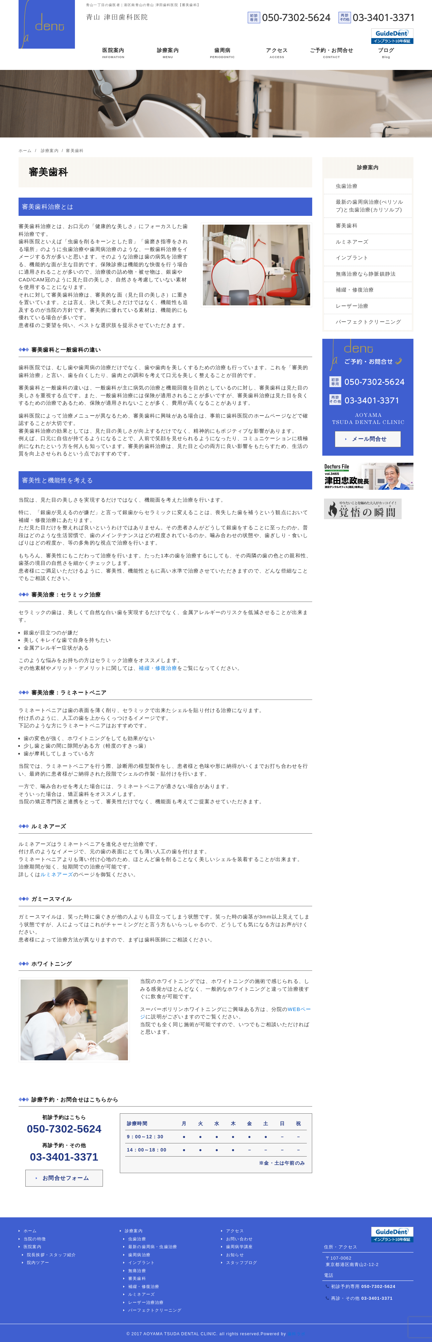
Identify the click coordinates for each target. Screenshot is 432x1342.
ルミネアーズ (56, 874)
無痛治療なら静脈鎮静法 (366, 274)
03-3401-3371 (64, 1157)
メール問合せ (369, 439)
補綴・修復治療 (158, 668)
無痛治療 (137, 1270)
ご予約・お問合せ (332, 54)
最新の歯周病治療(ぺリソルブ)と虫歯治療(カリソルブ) (370, 205)
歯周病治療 (139, 1254)
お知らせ (235, 1254)
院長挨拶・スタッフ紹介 (51, 1254)
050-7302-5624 (64, 1129)
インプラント (352, 257)
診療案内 (168, 54)
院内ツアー (38, 1262)
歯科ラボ (296, 1334)
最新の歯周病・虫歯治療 (152, 1246)
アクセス (277, 54)
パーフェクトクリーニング (368, 322)
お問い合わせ (239, 1239)
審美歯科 (347, 225)
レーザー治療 (352, 306)
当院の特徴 (35, 1239)
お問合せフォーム (66, 1178)
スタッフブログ (241, 1262)
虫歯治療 (347, 186)
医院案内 (113, 54)
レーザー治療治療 (146, 1302)
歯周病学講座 (239, 1246)
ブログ (386, 54)
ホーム (30, 1231)
